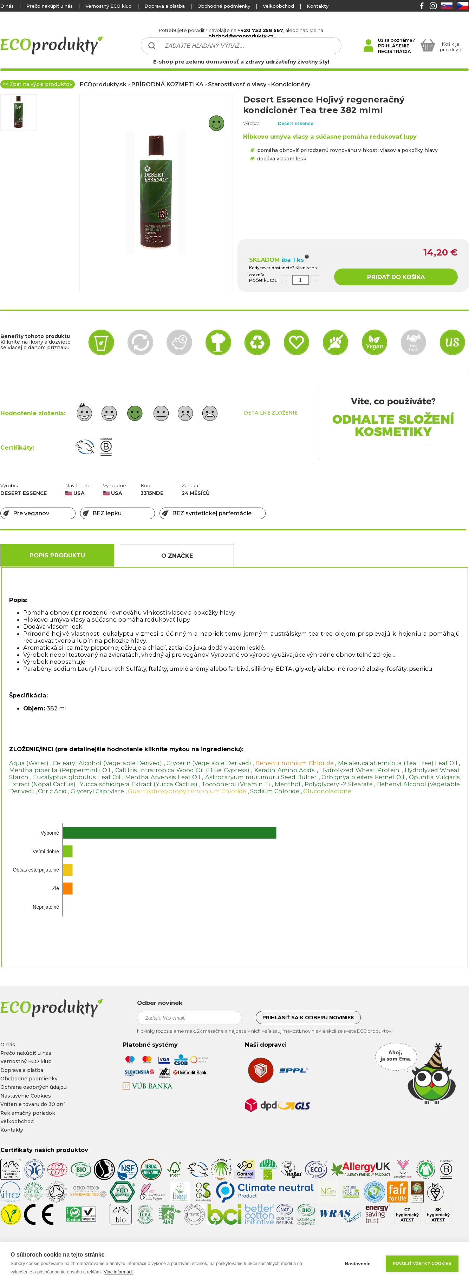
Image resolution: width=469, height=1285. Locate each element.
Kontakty (317, 6)
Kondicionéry (290, 84)
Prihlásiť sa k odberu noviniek (308, 1017)
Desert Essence (295, 123)
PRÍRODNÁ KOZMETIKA (167, 84)
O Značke (177, 555)
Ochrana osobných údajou (33, 1087)
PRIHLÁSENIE (393, 45)
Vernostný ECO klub (108, 6)
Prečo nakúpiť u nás (49, 6)
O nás (7, 6)
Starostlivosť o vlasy (237, 84)
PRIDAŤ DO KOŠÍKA (396, 276)
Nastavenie (357, 1263)
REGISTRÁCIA (394, 51)
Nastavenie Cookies (25, 1096)
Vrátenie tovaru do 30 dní (32, 1104)
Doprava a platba (164, 6)
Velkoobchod (278, 6)
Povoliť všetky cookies (422, 1263)
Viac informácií (118, 1271)
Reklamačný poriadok (27, 1113)
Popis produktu (57, 555)
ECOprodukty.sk (102, 84)
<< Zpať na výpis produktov (37, 84)
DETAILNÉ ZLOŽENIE (271, 413)
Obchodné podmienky (223, 6)
